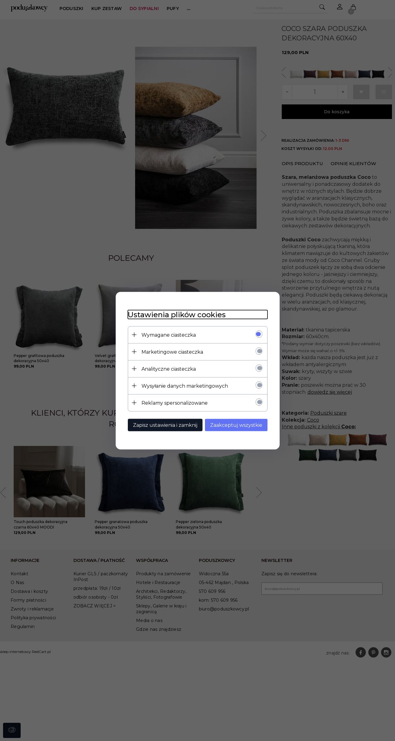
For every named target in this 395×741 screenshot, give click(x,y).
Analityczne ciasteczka (168, 369)
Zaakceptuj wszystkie (236, 425)
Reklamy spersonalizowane (174, 403)
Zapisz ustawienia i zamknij (165, 425)
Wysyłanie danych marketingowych (184, 386)
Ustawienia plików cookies (177, 314)
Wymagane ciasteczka (168, 335)
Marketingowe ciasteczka (172, 352)
